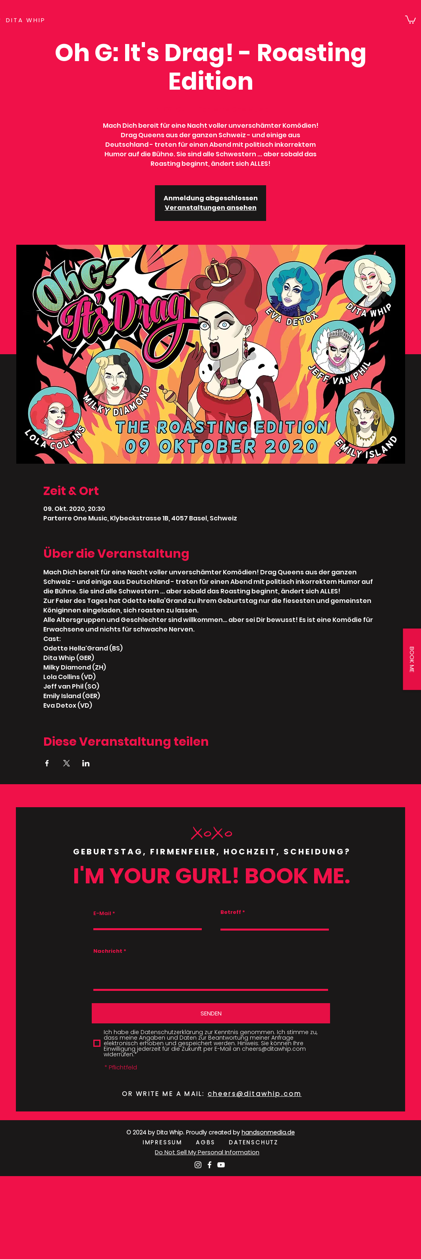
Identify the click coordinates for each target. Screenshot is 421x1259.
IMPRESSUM (169, 1142)
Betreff (230, 912)
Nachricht (107, 951)
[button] (410, 19)
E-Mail (102, 913)
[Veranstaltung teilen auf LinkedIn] (86, 763)
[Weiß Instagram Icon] (198, 1164)
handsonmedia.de (268, 1132)
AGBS (212, 1142)
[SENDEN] (211, 1013)
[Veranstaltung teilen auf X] (66, 763)
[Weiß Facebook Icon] (209, 1164)
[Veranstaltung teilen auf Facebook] (47, 763)
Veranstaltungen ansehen (211, 207)
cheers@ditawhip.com (255, 1093)
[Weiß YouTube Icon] (221, 1164)
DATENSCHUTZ (253, 1142)
